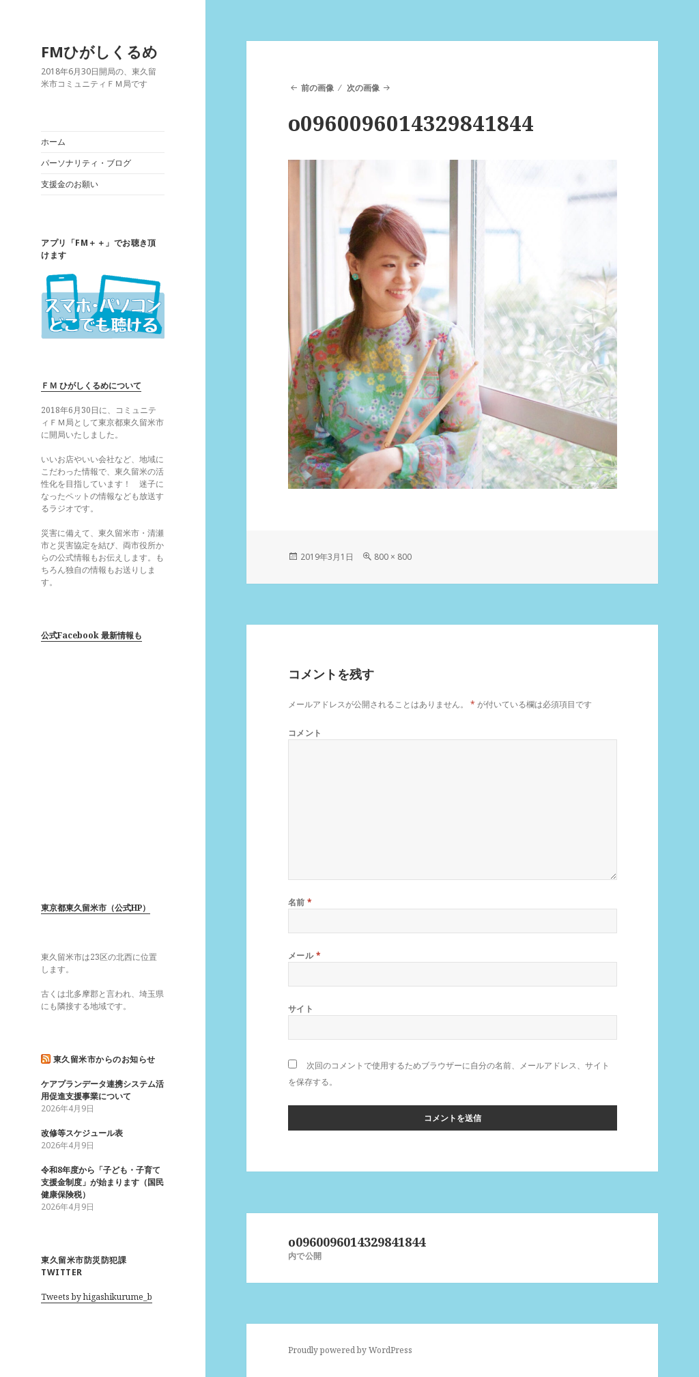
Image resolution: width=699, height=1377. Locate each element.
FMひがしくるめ (99, 51)
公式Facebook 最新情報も (91, 635)
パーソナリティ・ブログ (86, 163)
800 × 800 (393, 557)
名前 (300, 902)
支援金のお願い (69, 184)
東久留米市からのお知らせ (104, 1059)
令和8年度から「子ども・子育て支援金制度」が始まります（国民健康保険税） (102, 1182)
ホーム (53, 141)
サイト (300, 1008)
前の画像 (317, 88)
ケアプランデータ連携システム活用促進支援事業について (102, 1090)
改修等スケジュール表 (82, 1133)
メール (304, 955)
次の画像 (363, 88)
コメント (305, 733)
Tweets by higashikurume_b (96, 1297)
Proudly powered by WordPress (350, 1350)
